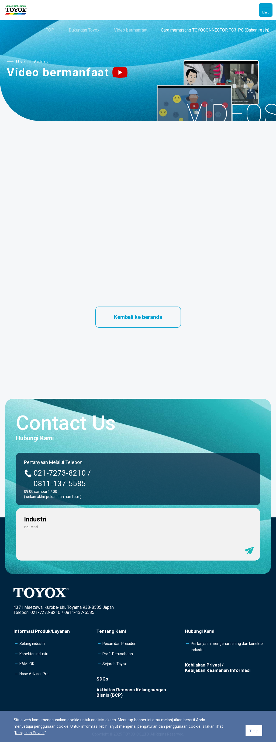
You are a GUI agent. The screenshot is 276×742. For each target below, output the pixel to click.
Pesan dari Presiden (119, 643)
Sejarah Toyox (114, 664)
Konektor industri (33, 654)
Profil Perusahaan (117, 654)
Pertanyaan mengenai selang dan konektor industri (227, 646)
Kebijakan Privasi (29, 732)
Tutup (253, 731)
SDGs (102, 679)
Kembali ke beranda (138, 317)
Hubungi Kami (199, 631)
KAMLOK (26, 664)
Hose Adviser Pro (34, 674)
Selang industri (32, 643)
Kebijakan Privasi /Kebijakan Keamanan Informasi (217, 667)
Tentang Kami (111, 631)
